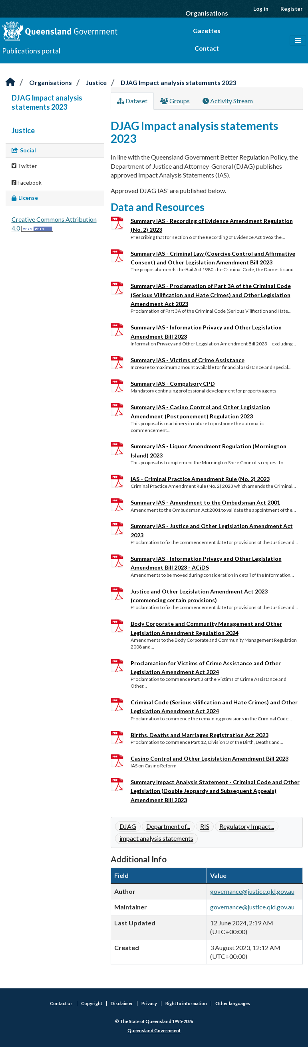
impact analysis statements (156, 838)
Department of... (168, 826)
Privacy (149, 1003)
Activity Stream (228, 101)
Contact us (61, 1003)
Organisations (206, 13)
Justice (96, 82)
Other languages (232, 1003)
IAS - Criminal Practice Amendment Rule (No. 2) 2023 (200, 478)
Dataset (132, 101)
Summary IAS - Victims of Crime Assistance (187, 360)
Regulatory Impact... (246, 826)
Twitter (24, 165)
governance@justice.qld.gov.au (252, 891)
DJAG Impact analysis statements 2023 (178, 82)
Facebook (27, 182)
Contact (207, 48)
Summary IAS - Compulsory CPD (173, 383)
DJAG (127, 826)
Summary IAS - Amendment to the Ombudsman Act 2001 (205, 502)
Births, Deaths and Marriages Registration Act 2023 (199, 735)
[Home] (10, 82)
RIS (204, 826)
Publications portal (31, 50)
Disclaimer (122, 1003)
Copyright (91, 1003)
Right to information (186, 1003)
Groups (175, 101)
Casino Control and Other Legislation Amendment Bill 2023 (209, 758)
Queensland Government (154, 1030)
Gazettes (207, 30)
